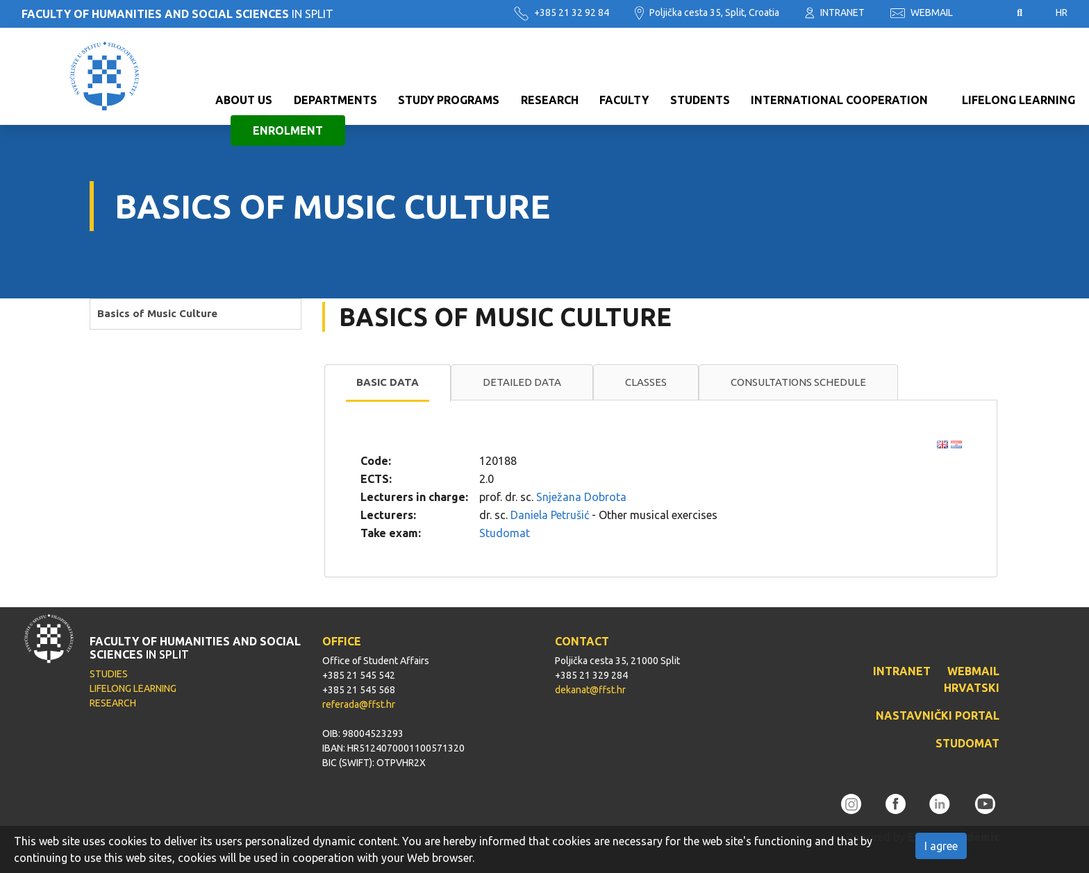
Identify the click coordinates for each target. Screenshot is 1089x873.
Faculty (624, 61)
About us (243, 61)
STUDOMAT (967, 743)
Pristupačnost (985, 13)
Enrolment (288, 91)
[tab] (387, 383)
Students (700, 61)
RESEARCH (113, 703)
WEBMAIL (921, 12)
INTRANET (835, 12)
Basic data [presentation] (387, 382)
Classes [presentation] (646, 382)
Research (550, 61)
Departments (335, 61)
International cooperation (839, 61)
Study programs (448, 61)
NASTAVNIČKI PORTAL (937, 715)
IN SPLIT (177, 14)
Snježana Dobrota (581, 497)
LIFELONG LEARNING (133, 688)
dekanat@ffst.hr (590, 689)
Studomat (504, 533)
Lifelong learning (1018, 61)
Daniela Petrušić (549, 515)
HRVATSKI (971, 687)
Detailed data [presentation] (522, 382)
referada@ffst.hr (358, 704)
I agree (941, 846)
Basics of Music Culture (157, 313)
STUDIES (109, 673)
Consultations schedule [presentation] (798, 382)
